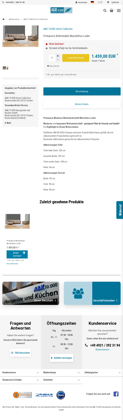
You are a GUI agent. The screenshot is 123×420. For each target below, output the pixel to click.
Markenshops (61, 372)
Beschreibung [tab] (82, 91)
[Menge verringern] (58, 60)
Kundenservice (20, 372)
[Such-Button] (105, 10)
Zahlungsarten (102, 372)
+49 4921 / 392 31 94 (15, 2)
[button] (111, 10)
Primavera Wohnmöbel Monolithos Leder (16, 242)
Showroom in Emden (20, 379)
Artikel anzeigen (19, 254)
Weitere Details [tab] (82, 104)
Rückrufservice (102, 349)
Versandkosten (70, 74)
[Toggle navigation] (119, 10)
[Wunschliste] (100, 2)
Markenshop (14, 19)
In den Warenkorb (76, 58)
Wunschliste (53, 66)
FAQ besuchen (20, 352)
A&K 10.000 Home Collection (36, 19)
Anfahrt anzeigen (61, 358)
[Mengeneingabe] (52, 58)
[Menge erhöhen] (58, 56)
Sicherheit (61, 379)
